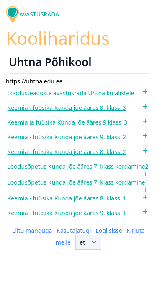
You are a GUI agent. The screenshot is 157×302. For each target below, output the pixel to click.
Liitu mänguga (32, 230)
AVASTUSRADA (39, 14)
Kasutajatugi (74, 230)
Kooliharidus (58, 38)
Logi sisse (108, 230)
